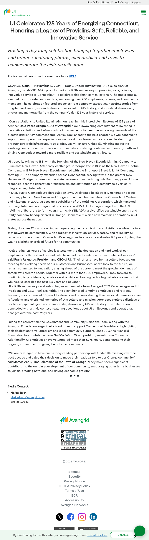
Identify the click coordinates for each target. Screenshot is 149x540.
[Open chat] (139, 531)
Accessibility (74, 500)
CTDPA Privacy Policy (74, 486)
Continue (123, 534)
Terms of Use (74, 490)
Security (74, 476)
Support (136, 2)
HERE (72, 76)
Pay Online (93, 2)
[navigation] (143, 12)
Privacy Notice (74, 481)
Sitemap (74, 472)
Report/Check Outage (115, 2)
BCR (74, 495)
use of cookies (97, 535)
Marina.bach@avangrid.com (27, 397)
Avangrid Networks (74, 505)
